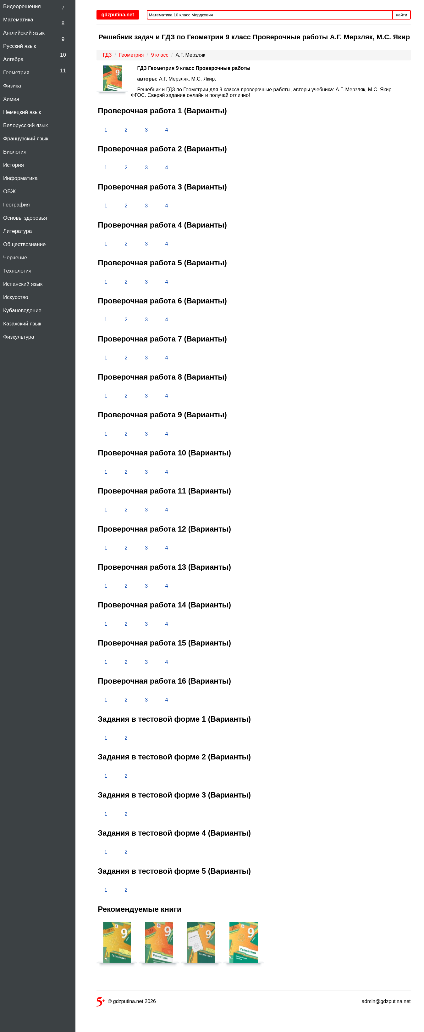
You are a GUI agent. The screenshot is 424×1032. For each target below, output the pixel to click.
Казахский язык (22, 324)
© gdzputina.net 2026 (126, 1003)
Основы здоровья (25, 218)
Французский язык (25, 139)
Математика (18, 20)
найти (401, 15)
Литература (17, 231)
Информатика (20, 178)
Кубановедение (22, 310)
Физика (12, 86)
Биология (14, 152)
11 (63, 71)
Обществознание (24, 244)
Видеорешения (22, 6)
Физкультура (18, 337)
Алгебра (13, 59)
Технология (17, 271)
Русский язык (19, 46)
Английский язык (24, 33)
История (13, 165)
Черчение (15, 258)
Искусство (15, 297)
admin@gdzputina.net (386, 1001)
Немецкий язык (22, 112)
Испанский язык (22, 284)
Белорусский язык (25, 125)
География (16, 205)
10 (63, 55)
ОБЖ (9, 192)
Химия (11, 99)
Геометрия (16, 73)
